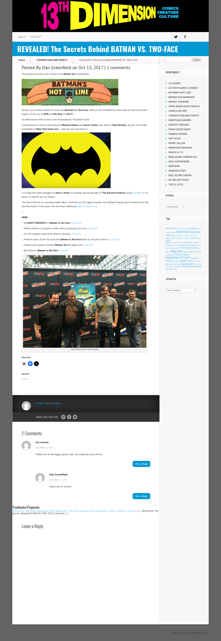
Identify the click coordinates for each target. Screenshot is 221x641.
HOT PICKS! (175, 138)
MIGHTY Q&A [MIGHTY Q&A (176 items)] (194, 252)
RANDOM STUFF (177, 170)
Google (63, 417)
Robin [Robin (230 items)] (168, 260)
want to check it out (87, 206)
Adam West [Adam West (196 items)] (171, 228)
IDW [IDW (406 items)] (183, 247)
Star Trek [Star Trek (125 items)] (169, 264)
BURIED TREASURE (179, 101)
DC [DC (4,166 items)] (168, 241)
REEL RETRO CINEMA (180, 175)
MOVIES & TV (176, 152)
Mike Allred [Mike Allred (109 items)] (170, 255)
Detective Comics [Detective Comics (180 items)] (191, 242)
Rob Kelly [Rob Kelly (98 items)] (175, 261)
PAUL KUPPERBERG (179, 161)
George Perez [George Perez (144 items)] (190, 245)
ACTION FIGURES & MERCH (183, 87)
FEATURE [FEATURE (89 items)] (181, 245)
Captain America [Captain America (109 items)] (190, 235)
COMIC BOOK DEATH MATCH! (184, 106)
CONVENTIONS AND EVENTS (52, 59)
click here (92, 228)
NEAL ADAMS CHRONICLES (183, 156)
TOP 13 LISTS (176, 184)
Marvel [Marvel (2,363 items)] (176, 251)
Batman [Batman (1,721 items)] (182, 231)
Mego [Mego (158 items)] (185, 252)
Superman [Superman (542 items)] (187, 264)
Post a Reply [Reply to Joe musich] (141, 464)
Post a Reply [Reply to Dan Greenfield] (141, 496)
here (134, 192)
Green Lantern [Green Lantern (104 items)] (175, 248)
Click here (76, 222)
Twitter (75, 417)
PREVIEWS (174, 166)
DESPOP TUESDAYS (179, 124)
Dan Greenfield (56, 67)
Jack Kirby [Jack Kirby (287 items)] (192, 247)
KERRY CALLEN (177, 143)
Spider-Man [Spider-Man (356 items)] (185, 260)
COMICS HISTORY (178, 110)
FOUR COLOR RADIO (179, 129)
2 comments (118, 67)
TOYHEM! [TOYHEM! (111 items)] (177, 266)
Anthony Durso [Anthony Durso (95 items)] (182, 229)
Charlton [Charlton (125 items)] (178, 238)
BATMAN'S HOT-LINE (180, 92)
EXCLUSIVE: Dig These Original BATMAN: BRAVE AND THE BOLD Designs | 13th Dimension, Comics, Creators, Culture (73, 510)
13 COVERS (174, 83)
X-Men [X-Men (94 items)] (175, 269)
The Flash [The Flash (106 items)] (198, 264)
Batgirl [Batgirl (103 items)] (173, 232)
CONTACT (36, 37)
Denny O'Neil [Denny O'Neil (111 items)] (177, 242)
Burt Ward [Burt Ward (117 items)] (179, 235)
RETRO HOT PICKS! (179, 179)
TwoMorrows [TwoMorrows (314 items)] (188, 266)
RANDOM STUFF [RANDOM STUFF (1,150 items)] (178, 257)
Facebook (69, 417)
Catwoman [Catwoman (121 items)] (170, 238)
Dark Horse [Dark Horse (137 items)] (195, 238)
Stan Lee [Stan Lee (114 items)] (196, 261)
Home (22, 59)
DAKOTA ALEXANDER (180, 120)
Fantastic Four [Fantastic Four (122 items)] (171, 245)
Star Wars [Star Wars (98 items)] (176, 264)
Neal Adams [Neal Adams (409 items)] (182, 254)
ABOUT (22, 37)
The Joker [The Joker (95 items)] (169, 267)
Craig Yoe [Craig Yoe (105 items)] (186, 238)
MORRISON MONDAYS (180, 147)
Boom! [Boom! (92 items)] (172, 236)
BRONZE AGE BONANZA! (182, 97)
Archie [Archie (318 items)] (191, 228)
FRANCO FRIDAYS (178, 133)
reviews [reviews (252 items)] (195, 258)
